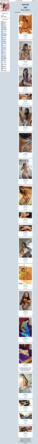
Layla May (3, 52)
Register (33, 0)
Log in (36, 0)
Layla (2, 44)
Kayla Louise (3, 42)
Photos (2, 16)
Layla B (2, 46)
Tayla (2, 69)
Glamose (1, 0)
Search (8, 0)
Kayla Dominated (4, 34)
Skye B (2, 65)
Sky (1, 61)
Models (5, 0)
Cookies (22, 441)
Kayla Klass (3, 40)
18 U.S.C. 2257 (22, 438)
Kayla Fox (3, 38)
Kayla (2, 30)
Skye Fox (2, 67)
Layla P (2, 54)
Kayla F (2, 36)
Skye (2, 63)
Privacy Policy (28, 438)
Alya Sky (2, 21)
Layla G (2, 50)
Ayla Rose (3, 23)
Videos (5, 16)
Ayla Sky (2, 15)
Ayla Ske (2, 25)
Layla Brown (3, 48)
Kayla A (2, 32)
